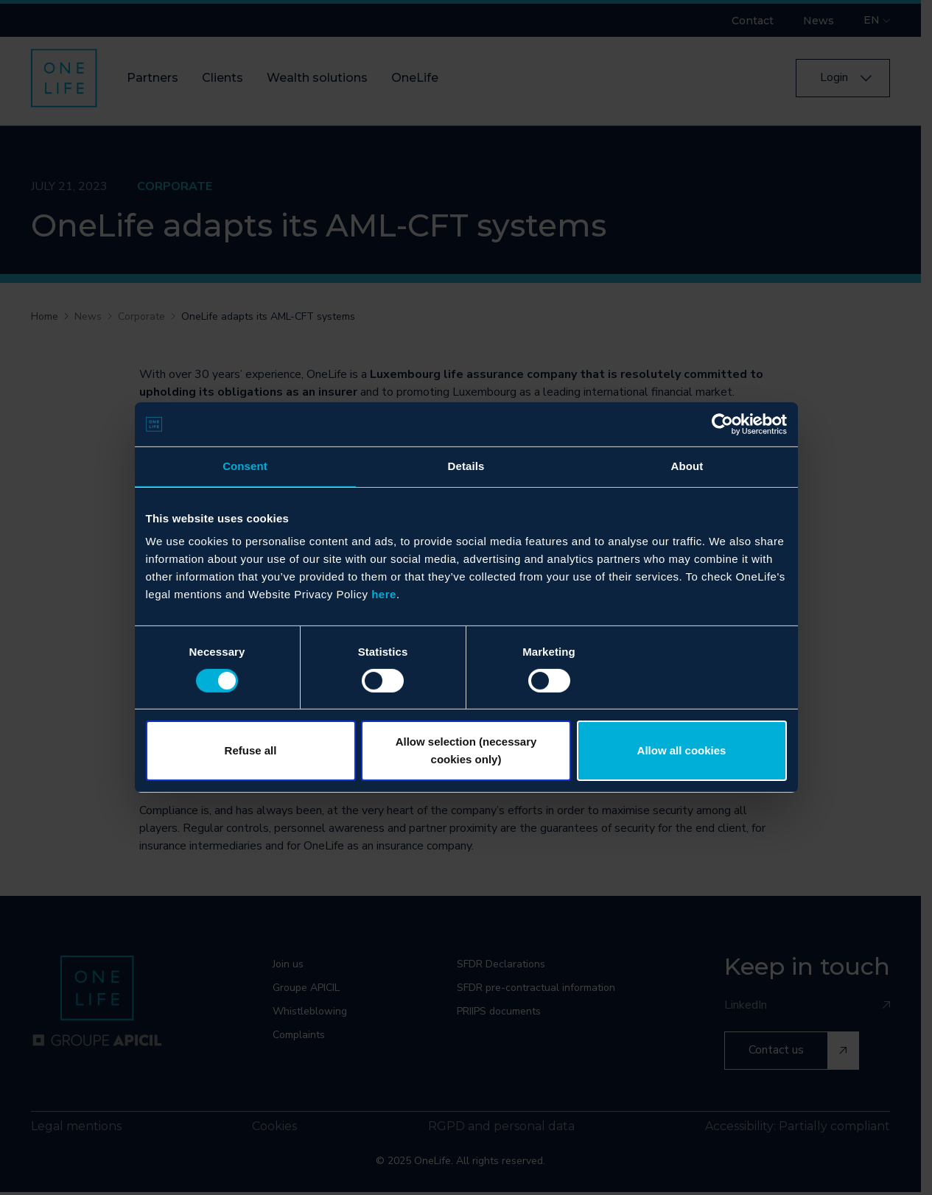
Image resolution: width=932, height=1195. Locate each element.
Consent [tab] (245, 466)
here (383, 594)
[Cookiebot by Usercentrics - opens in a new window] (722, 424)
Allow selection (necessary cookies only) (466, 750)
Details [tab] (466, 466)
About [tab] (687, 466)
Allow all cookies (681, 750)
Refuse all (251, 750)
